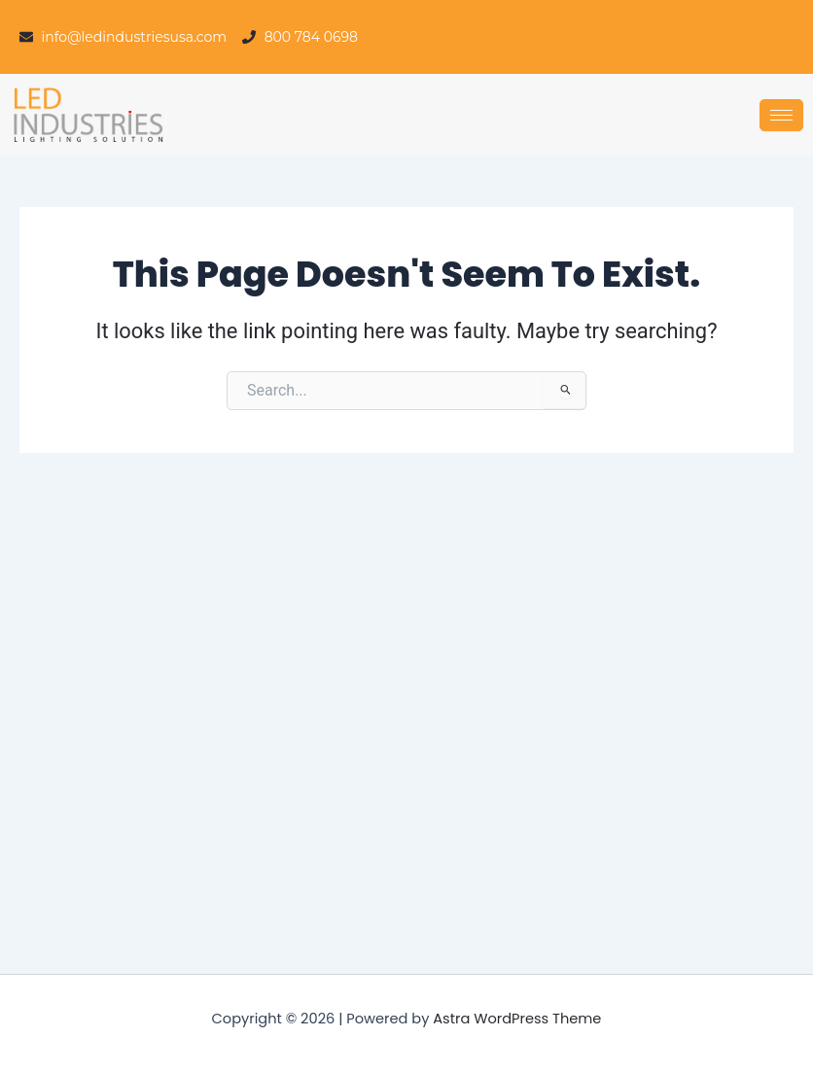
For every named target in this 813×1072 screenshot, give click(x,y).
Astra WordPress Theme (517, 1018)
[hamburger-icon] (781, 115)
